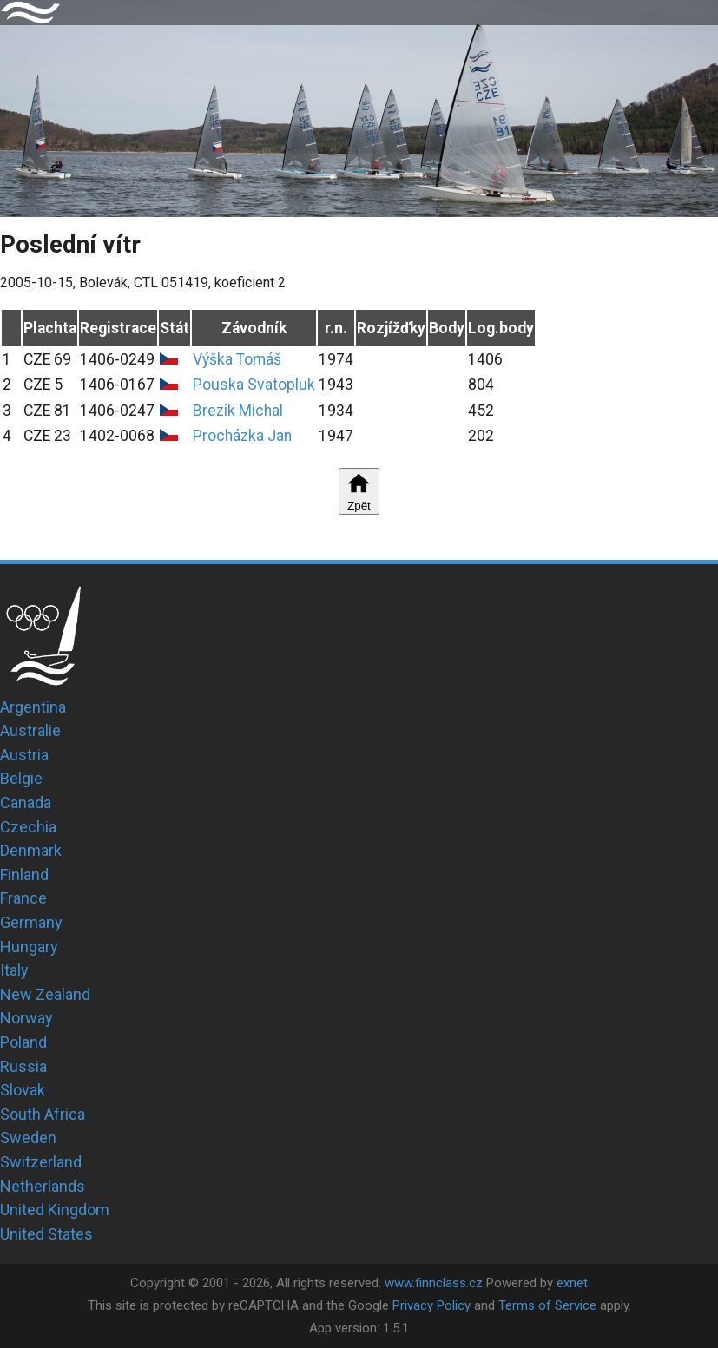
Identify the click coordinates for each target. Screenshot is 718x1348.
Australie (30, 730)
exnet (572, 1283)
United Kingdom (54, 1209)
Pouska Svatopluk (254, 384)
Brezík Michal (238, 410)
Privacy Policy (431, 1305)
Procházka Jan (242, 435)
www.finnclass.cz (434, 1283)
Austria (24, 755)
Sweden (28, 1137)
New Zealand (45, 994)
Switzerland (41, 1162)
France (23, 898)
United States (46, 1234)
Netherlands (42, 1186)
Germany (31, 922)
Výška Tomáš (237, 359)
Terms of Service (547, 1305)
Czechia (28, 827)
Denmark (31, 850)
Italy (14, 970)
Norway (26, 1018)
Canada (25, 802)
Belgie (21, 778)
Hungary (29, 946)
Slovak (22, 1090)
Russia (23, 1066)
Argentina (33, 707)
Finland (24, 874)
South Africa (42, 1114)
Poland (23, 1042)
